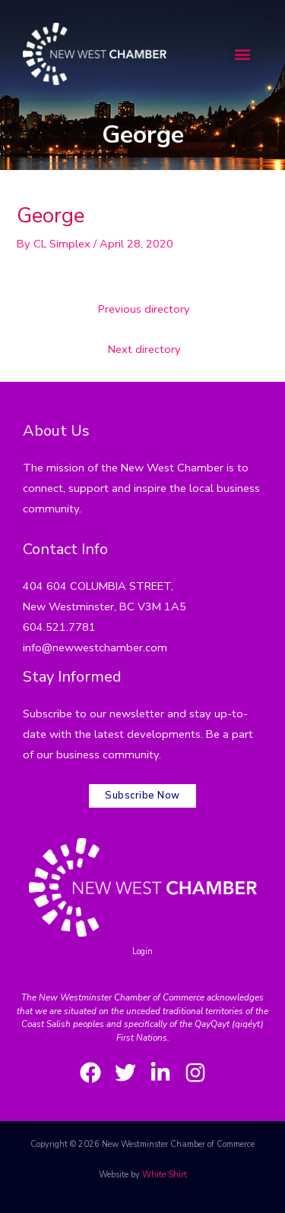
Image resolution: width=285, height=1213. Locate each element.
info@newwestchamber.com (95, 647)
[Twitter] (125, 1072)
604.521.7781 (59, 627)
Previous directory (144, 309)
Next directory (144, 349)
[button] (242, 53)
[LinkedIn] (160, 1072)
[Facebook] (90, 1072)
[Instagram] (195, 1072)
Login (142, 951)
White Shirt (164, 1174)
